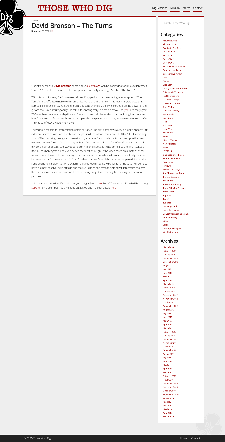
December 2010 (170, 383)
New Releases (169, 143)
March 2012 (168, 328)
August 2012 (168, 309)
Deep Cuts (168, 77)
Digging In (167, 84)
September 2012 (170, 306)
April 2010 (167, 413)
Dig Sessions (159, 8)
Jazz (165, 121)
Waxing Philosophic (172, 228)
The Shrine (168, 180)
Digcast (166, 81)
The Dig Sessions (171, 176)
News (165, 147)
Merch (186, 8)
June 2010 (167, 405)
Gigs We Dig (168, 107)
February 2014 (169, 250)
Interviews (168, 118)
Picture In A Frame (171, 158)
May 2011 (167, 365)
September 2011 (170, 350)
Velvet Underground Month (176, 213)
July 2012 (167, 313)
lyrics (127, 110)
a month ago (94, 86)
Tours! (166, 199)
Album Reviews (170, 40)
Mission (175, 8)
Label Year (168, 129)
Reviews (167, 165)
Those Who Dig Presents (174, 188)
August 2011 (168, 354)
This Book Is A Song (172, 184)
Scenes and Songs (171, 169)
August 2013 (168, 265)
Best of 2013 (169, 62)
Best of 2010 (169, 51)
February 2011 (169, 376)
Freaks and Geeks (171, 103)
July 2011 (167, 357)
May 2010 (167, 409)
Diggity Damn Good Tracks (175, 88)
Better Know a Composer (174, 66)
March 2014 (168, 247)
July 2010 (167, 401)
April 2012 (167, 324)
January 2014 (169, 254)
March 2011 (168, 372)
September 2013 (170, 261)
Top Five (167, 195)
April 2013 (167, 280)
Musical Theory (170, 140)
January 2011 (169, 379)
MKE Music (168, 132)
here (99, 183)
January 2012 (169, 335)
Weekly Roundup (171, 232)
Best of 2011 (169, 55)
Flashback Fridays (171, 99)
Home (183, 438)
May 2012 (167, 320)
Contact (197, 8)
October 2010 (169, 390)
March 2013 (168, 284)
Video (165, 221)
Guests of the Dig (171, 110)
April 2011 (167, 368)
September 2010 (170, 394)
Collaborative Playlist (172, 73)
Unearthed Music (171, 210)
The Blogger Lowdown (173, 173)
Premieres (168, 162)
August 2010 (168, 398)
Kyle (53, 31)
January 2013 (169, 291)
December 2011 (170, 339)
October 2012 (169, 302)
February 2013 (169, 287)
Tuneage (167, 202)
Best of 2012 (169, 59)
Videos (34, 20)
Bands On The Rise (172, 48)
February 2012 (169, 331)
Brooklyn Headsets (172, 70)
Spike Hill (45, 187)
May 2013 (167, 276)
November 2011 (170, 342)
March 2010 (168, 416)
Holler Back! (168, 114)
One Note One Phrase (173, 154)
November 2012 (170, 298)
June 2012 (167, 317)
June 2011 (167, 361)
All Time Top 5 (169, 44)
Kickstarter (168, 125)
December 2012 (170, 295)
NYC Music (168, 151)
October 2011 (169, 346)
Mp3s (165, 136)
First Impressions (171, 95)
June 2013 (167, 273)
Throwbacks (168, 191)
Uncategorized (170, 206)
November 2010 (170, 387)
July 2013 (167, 269)
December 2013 (170, 258)
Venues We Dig (170, 217)
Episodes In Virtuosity (173, 92)
